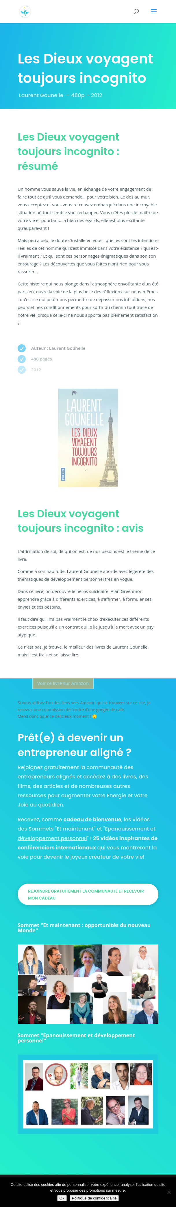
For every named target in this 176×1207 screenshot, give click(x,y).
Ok (62, 1198)
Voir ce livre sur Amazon (70, 683)
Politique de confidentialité (94, 1198)
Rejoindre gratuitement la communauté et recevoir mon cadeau (86, 894)
